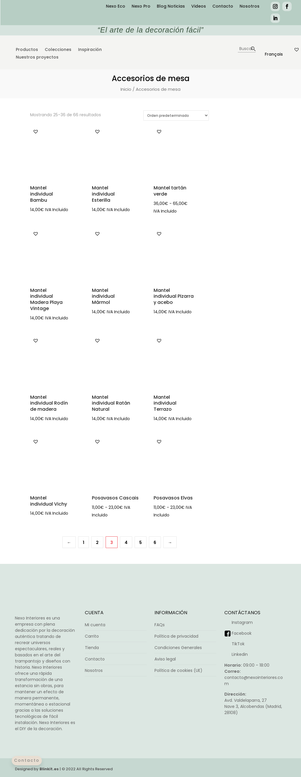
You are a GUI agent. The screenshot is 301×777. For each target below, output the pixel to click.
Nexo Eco (115, 6)
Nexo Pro (141, 6)
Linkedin (240, 654)
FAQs (159, 625)
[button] (35, 131)
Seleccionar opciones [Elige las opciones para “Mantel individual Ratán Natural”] (141, 416)
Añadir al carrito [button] (203, 310)
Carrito (92, 636)
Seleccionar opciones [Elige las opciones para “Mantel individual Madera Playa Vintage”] (79, 316)
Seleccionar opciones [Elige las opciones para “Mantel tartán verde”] (203, 209)
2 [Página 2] (97, 542)
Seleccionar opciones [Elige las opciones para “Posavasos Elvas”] (203, 513)
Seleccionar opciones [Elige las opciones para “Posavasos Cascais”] (141, 513)
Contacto (222, 6)
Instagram (242, 622)
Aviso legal (165, 659)
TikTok (238, 644)
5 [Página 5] (140, 542)
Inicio (126, 89)
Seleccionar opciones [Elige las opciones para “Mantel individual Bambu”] (79, 207)
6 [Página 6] (155, 542)
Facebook (242, 633)
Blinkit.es (49, 769)
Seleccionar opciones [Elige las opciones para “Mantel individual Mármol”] (141, 310)
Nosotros (249, 6)
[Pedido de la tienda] (176, 115)
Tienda (92, 648)
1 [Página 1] (83, 542)
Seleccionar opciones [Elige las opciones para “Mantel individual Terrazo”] (203, 416)
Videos (198, 6)
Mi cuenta (95, 625)
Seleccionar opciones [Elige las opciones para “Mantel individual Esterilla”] (141, 207)
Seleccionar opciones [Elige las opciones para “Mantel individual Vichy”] (79, 511)
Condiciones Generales (178, 648)
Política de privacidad (176, 636)
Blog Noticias (171, 6)
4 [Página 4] (126, 542)
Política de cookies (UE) (178, 670)
